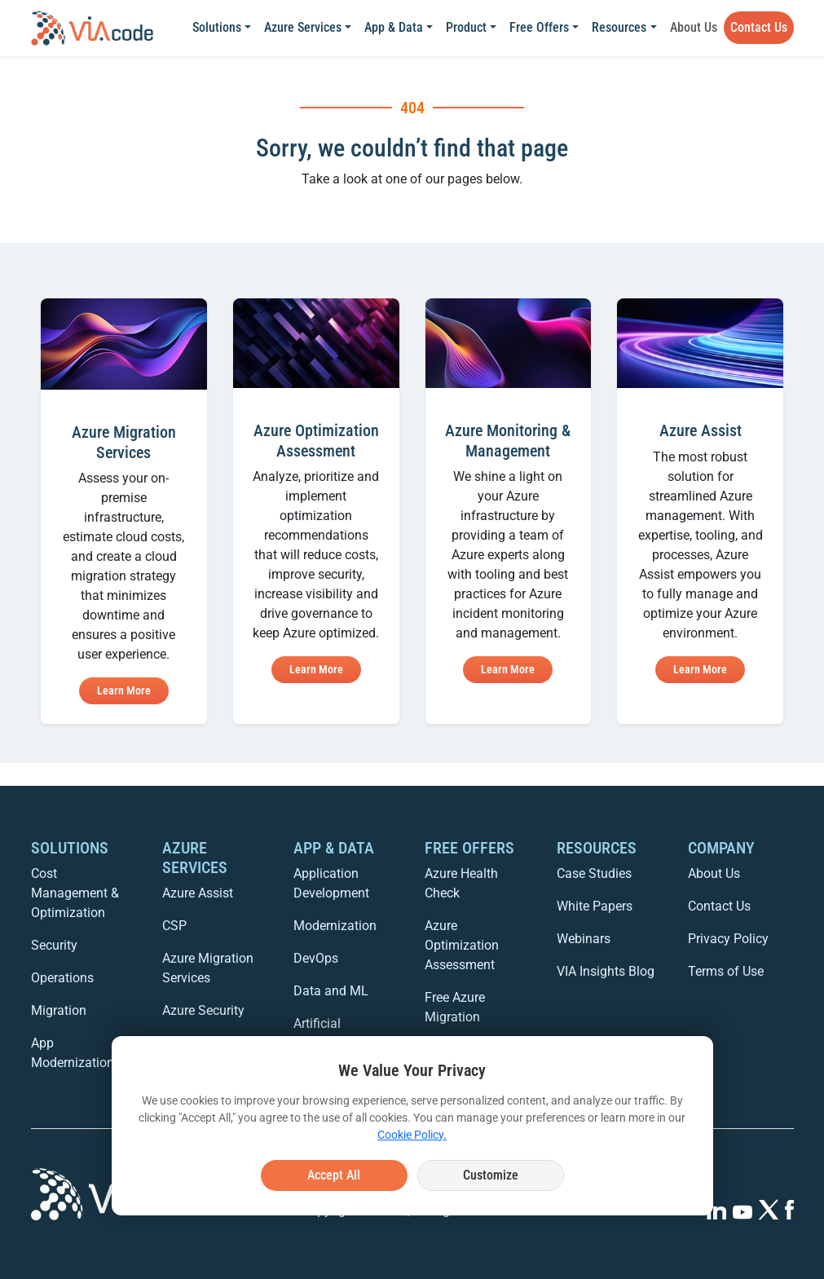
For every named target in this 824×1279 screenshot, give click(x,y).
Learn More (124, 690)
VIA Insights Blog (605, 971)
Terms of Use (726, 971)
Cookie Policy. (412, 1134)
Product (466, 27)
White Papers (594, 906)
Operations (62, 978)
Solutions (216, 27)
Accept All (333, 1175)
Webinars (583, 938)
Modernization (335, 925)
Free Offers (539, 27)
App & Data (393, 27)
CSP (174, 925)
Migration (58, 1010)
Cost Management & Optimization (75, 893)
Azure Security (203, 1010)
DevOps (315, 958)
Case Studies (594, 873)
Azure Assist (197, 893)
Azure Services (302, 27)
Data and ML (330, 991)
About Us (693, 27)
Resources (619, 27)
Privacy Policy (728, 938)
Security (54, 945)
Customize (490, 1175)
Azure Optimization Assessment (462, 945)
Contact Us (758, 27)
